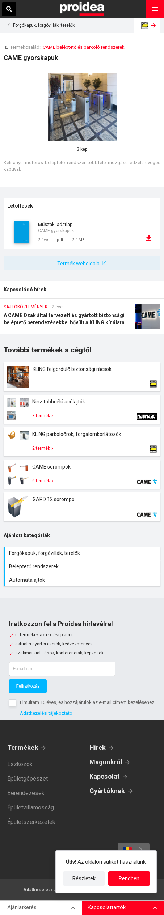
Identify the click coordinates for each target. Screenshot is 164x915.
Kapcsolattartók (107, 907)
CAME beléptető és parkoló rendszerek (84, 47)
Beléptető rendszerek (82, 566)
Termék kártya (82, 376)
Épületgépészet (27, 778)
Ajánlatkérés (22, 907)
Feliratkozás (28, 686)
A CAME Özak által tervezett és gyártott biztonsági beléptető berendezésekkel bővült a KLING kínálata (82, 319)
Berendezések (26, 793)
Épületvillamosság (30, 807)
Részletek (84, 878)
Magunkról (106, 762)
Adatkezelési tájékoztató (46, 713)
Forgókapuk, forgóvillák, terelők (44, 25)
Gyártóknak (107, 791)
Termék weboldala (78, 263)
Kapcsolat (104, 776)
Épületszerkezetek (31, 821)
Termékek (22, 747)
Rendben (129, 878)
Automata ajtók (82, 579)
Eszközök (20, 764)
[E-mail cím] (62, 669)
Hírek (97, 747)
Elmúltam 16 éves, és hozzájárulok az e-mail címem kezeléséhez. (87, 702)
